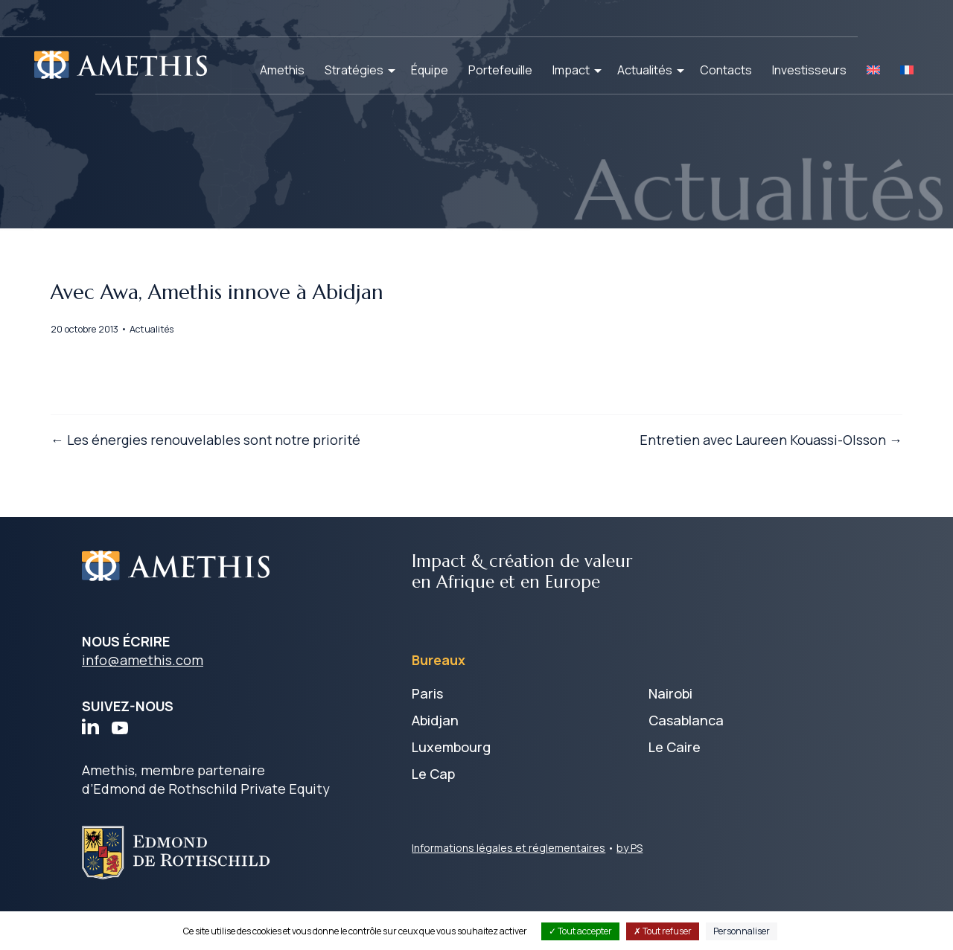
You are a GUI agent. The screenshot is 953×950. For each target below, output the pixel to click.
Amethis (282, 70)
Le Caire (674, 783)
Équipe (429, 70)
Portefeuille (500, 70)
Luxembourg (451, 783)
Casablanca (686, 756)
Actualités (644, 70)
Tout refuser (663, 931)
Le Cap (433, 809)
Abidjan (435, 756)
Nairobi (670, 729)
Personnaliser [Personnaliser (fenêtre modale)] (741, 931)
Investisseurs (809, 70)
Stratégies (354, 70)
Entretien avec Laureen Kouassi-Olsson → (738, 472)
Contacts (726, 70)
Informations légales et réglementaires (508, 883)
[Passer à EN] (873, 70)
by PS (629, 883)
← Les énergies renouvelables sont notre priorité (238, 472)
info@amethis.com (142, 696)
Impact (571, 70)
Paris (427, 729)
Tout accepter (580, 931)
